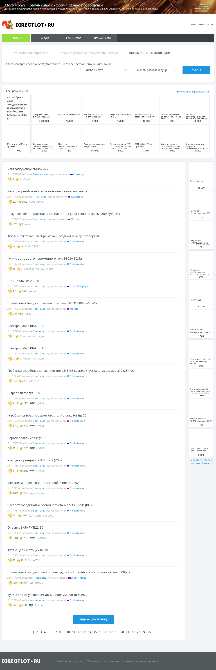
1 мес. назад (39, 577)
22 (133, 632)
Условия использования (103, 661)
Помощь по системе (70, 661)
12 (79, 632)
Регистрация (206, 24)
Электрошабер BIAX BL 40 (26, 348)
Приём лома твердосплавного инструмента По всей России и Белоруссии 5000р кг (68, 572)
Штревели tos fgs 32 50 (24, 393)
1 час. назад (39, 196)
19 (116, 632)
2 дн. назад (39, 331)
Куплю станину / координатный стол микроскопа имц (47, 595)
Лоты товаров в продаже (29, 53)
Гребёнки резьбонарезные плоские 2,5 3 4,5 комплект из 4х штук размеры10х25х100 (71, 370)
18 (111, 632)
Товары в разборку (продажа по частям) (88, 53)
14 (89, 632)
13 (84, 632)
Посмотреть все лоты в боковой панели (201, 461)
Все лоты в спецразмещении (193, 91)
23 (138, 632)
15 (95, 632)
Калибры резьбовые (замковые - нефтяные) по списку (47, 191)
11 (73, 632)
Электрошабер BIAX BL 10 (26, 326)
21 (127, 632)
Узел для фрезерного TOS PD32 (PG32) (35, 460)
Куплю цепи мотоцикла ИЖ (27, 550)
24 (143, 632)
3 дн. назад (39, 376)
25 (149, 632)
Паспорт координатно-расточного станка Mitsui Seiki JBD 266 (51, 505)
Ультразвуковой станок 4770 (28, 169)
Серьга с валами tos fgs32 (26, 438)
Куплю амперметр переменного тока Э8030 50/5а (44, 258)
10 (68, 632)
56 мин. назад (40, 174)
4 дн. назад (39, 600)
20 (122, 632)
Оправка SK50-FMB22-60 (25, 527)
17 (106, 632)
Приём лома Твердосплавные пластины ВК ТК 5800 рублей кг (53, 303)
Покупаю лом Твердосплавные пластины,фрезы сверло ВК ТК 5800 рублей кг (64, 214)
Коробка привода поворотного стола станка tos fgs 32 (47, 415)
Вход (193, 24)
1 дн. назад (39, 241)
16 (100, 632)
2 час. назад (39, 219)
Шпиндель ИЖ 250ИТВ (24, 281)
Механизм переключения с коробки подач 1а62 (43, 483)
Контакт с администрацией (141, 661)
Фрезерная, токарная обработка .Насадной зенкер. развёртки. (53, 236)
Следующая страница (93, 619)
